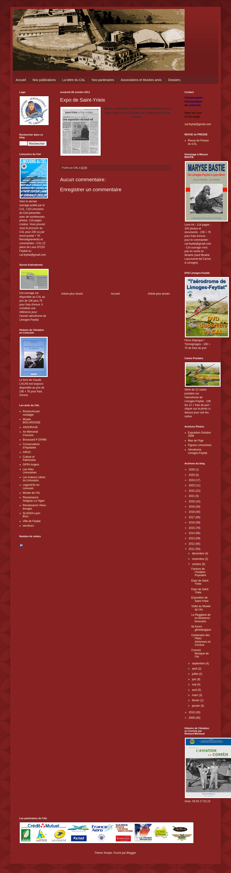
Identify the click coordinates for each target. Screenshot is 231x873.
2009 (192, 717)
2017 (192, 517)
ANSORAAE (30, 427)
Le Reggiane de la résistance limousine (200, 618)
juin (194, 679)
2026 (192, 469)
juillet (195, 673)
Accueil (21, 80)
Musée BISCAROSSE (31, 421)
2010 (192, 712)
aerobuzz (28, 525)
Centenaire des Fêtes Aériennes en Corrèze (201, 640)
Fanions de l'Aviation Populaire (198, 572)
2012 (192, 543)
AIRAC (27, 452)
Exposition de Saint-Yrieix (199, 599)
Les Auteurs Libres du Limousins (34, 479)
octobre (197, 564)
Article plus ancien (159, 293)
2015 (192, 528)
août (195, 668)
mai (194, 684)
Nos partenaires (103, 80)
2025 (192, 475)
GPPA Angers (31, 464)
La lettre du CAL (73, 80)
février (196, 700)
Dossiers (174, 80)
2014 (192, 533)
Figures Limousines (200, 445)
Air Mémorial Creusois (30, 433)
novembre (198, 559)
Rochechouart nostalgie (31, 413)
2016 (192, 522)
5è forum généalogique (201, 628)
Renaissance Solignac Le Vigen (34, 499)
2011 (192, 549)
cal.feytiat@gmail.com (198, 124)
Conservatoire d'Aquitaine (31, 446)
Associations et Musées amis (141, 80)
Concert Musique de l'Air (200, 653)
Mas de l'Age (196, 440)
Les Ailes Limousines (30, 471)
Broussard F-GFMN (35, 439)
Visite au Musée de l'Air (200, 608)
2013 (192, 538)
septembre (198, 663)
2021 (192, 496)
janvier (196, 705)
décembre (198, 553)
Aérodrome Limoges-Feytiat (197, 451)
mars (195, 695)
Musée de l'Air (31, 492)
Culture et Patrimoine (29, 458)
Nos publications (44, 80)
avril (195, 690)
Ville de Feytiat (32, 521)
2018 (192, 511)
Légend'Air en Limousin (31, 486)
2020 (192, 501)
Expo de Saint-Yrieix (200, 582)
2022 (192, 490)
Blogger (131, 852)
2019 (192, 506)
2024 (192, 480)
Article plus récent (72, 293)
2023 (192, 485)
